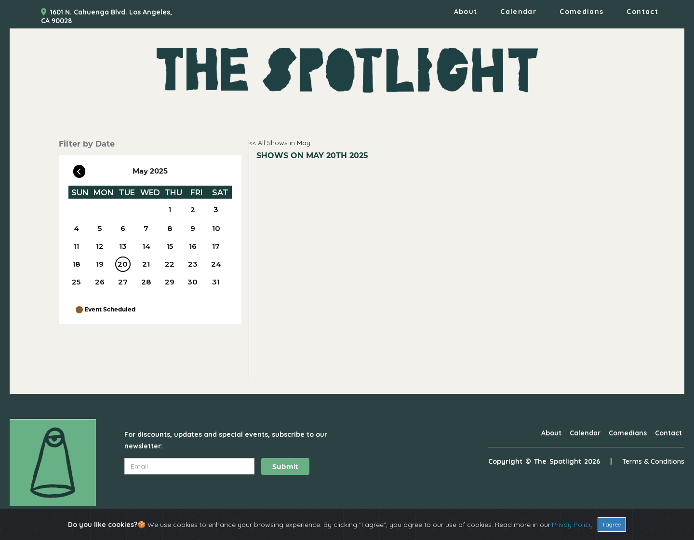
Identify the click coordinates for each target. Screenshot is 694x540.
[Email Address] (189, 466)
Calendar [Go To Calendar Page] (518, 11)
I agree (612, 524)
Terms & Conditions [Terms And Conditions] (653, 461)
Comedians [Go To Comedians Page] (581, 11)
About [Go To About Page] (466, 11)
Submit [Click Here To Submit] (285, 466)
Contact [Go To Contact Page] (642, 11)
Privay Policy (572, 524)
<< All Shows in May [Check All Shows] (279, 142)
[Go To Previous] (79, 169)
